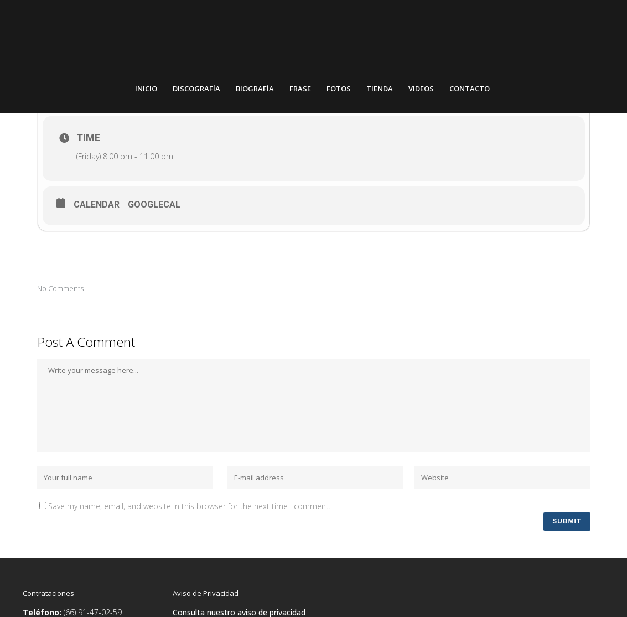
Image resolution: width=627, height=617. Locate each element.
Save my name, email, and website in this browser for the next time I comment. (189, 512)
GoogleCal (154, 211)
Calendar (97, 211)
